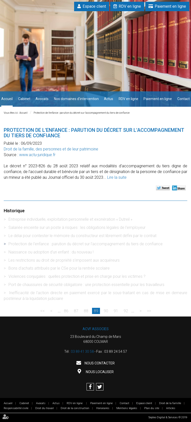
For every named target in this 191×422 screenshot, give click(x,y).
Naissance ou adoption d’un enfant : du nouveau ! (51, 252)
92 (126, 311)
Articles (170, 408)
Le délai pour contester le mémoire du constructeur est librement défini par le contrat (82, 235)
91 (116, 311)
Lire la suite (117, 177)
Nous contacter (99, 363)
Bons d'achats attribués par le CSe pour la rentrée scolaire (59, 268)
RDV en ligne (130, 6)
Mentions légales (126, 408)
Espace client (94, 6)
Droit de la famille (170, 403)
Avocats (42, 99)
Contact (183, 99)
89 (96, 311)
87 (76, 311)
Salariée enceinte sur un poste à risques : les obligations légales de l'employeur (76, 227)
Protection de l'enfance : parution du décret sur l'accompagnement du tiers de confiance (82, 112)
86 (66, 311)
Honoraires (102, 408)
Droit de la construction (75, 408)
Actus (108, 99)
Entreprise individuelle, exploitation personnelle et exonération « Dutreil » (70, 219)
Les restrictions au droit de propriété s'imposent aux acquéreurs (64, 260)
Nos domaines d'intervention (76, 99)
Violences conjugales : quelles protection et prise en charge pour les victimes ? (76, 276)
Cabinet (24, 99)
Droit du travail (44, 408)
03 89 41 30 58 (82, 351)
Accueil (7, 99)
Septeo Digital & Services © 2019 (167, 417)
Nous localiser (99, 372)
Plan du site (151, 408)
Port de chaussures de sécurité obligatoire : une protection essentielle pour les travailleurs (86, 284)
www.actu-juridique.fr (37, 154)
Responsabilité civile (16, 408)
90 (106, 311)
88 (86, 311)
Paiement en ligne (170, 6)
